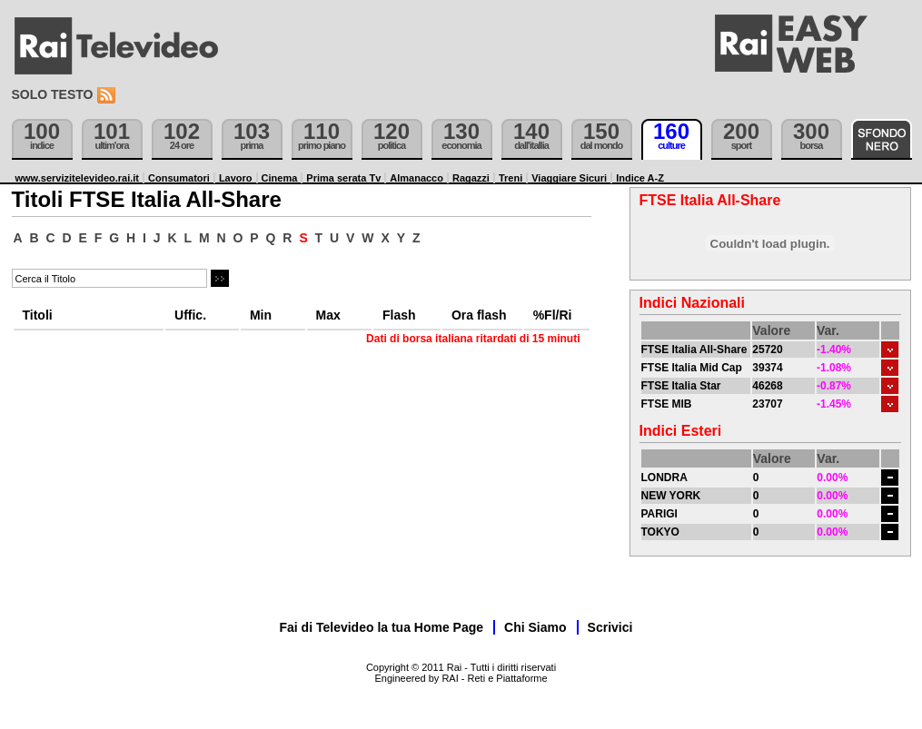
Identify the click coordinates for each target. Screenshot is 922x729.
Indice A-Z (640, 177)
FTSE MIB (666, 404)
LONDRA (664, 477)
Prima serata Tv (343, 177)
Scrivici (610, 627)
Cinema (280, 177)
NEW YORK (671, 495)
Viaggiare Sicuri (569, 177)
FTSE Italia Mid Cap (691, 367)
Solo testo (53, 94)
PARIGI (659, 513)
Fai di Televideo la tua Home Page (382, 627)
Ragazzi (471, 177)
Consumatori (179, 177)
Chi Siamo (535, 627)
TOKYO (660, 532)
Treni (510, 177)
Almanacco (416, 177)
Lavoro (236, 177)
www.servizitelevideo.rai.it (77, 177)
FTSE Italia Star (681, 385)
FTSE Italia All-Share (694, 349)
